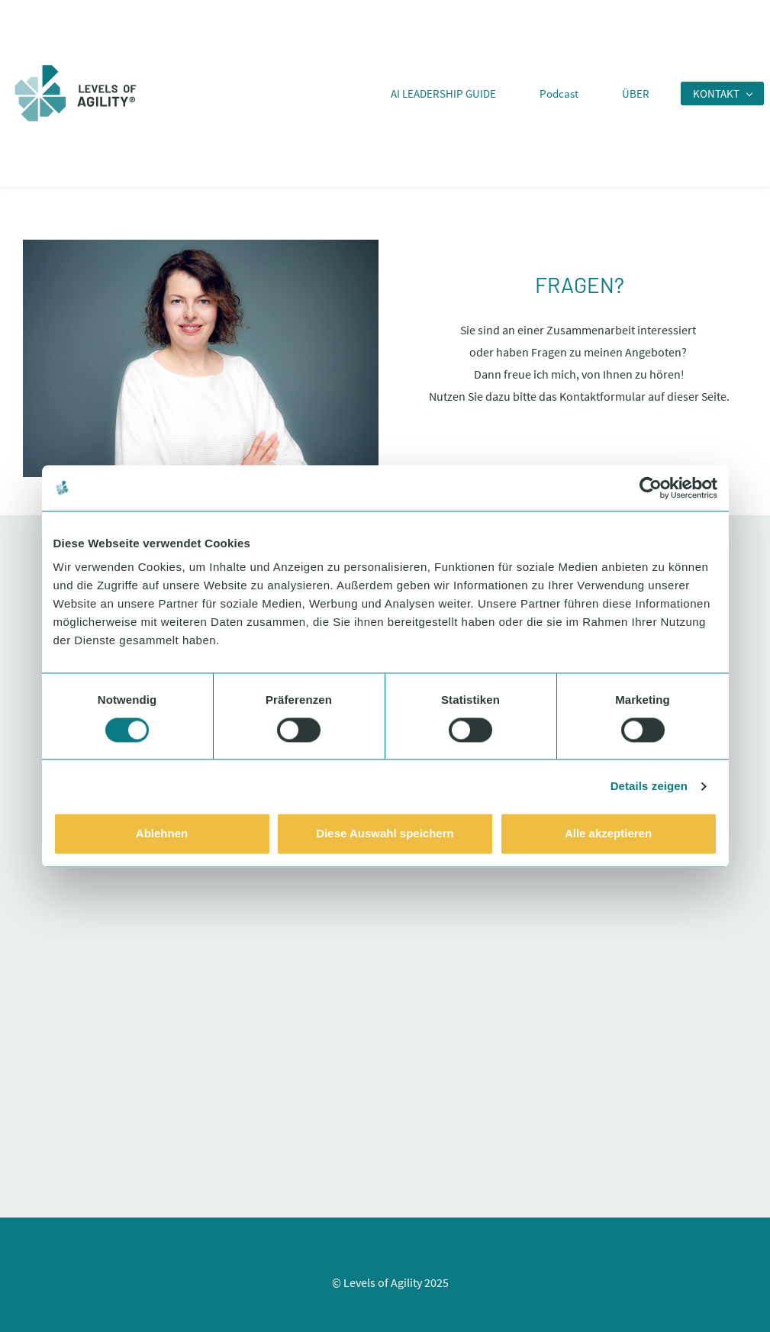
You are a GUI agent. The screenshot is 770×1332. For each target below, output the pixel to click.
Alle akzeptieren (608, 833)
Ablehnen (162, 833)
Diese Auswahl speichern (384, 833)
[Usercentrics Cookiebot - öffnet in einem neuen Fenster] (650, 487)
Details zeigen (649, 785)
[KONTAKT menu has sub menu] (722, 93)
